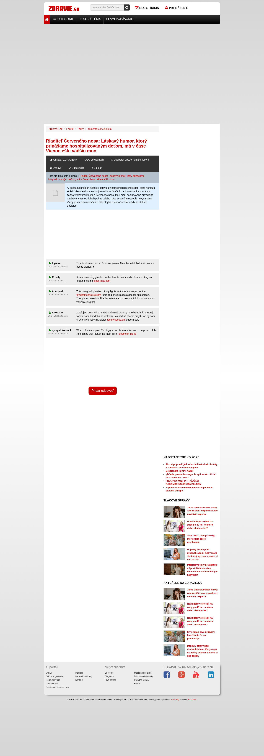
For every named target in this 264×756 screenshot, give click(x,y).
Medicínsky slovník (143, 673)
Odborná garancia (54, 676)
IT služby (175, 700)
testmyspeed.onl (116, 319)
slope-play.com (102, 280)
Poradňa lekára (141, 680)
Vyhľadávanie (119, 19)
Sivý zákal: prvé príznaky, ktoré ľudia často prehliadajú (201, 538)
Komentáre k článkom (99, 129)
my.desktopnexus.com (88, 294)
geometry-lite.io (127, 333)
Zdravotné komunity (143, 676)
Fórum (69, 129)
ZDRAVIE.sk (56, 129)
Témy (80, 129)
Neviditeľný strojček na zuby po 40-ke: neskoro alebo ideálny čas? (200, 524)
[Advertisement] (132, 49)
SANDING (192, 700)
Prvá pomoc (110, 680)
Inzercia (79, 673)
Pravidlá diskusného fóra (57, 687)
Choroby (109, 673)
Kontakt (79, 680)
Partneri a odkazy (83, 676)
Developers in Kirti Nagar (179, 471)
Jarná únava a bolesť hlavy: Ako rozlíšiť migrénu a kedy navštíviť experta (202, 510)
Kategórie (63, 19)
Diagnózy (109, 676)
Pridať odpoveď (103, 390)
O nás (49, 673)
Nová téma (90, 19)
